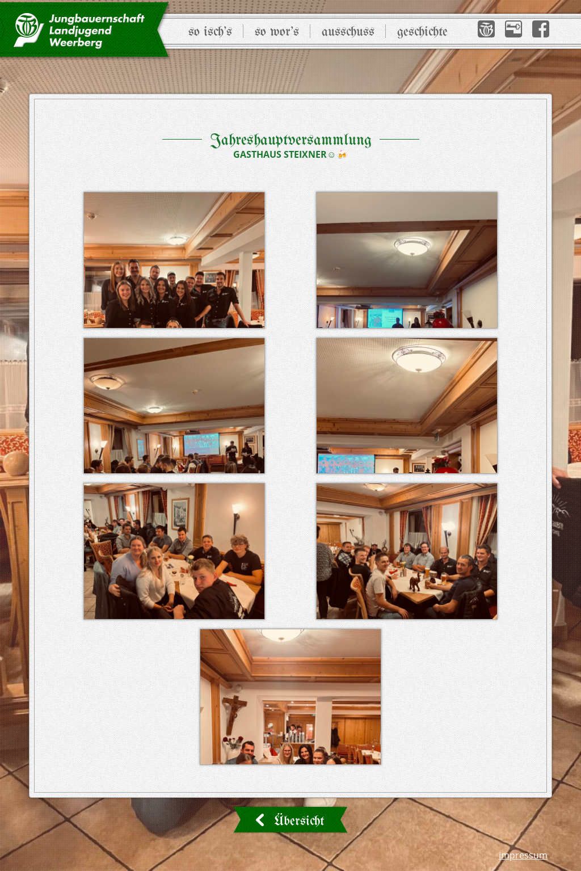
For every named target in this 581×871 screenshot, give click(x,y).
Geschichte (422, 32)
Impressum (523, 855)
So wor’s (277, 32)
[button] (486, 29)
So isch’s (210, 32)
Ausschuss (348, 32)
